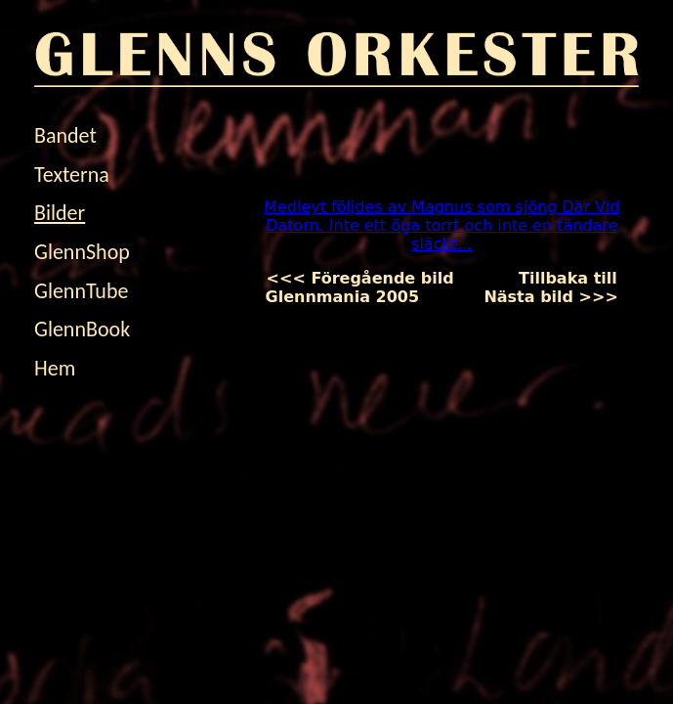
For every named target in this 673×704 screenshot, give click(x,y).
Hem (54, 368)
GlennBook (82, 329)
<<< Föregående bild (376, 278)
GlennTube (81, 291)
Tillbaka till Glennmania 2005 (441, 287)
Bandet (65, 135)
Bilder (59, 212)
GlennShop (82, 252)
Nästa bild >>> (534, 296)
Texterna (71, 174)
